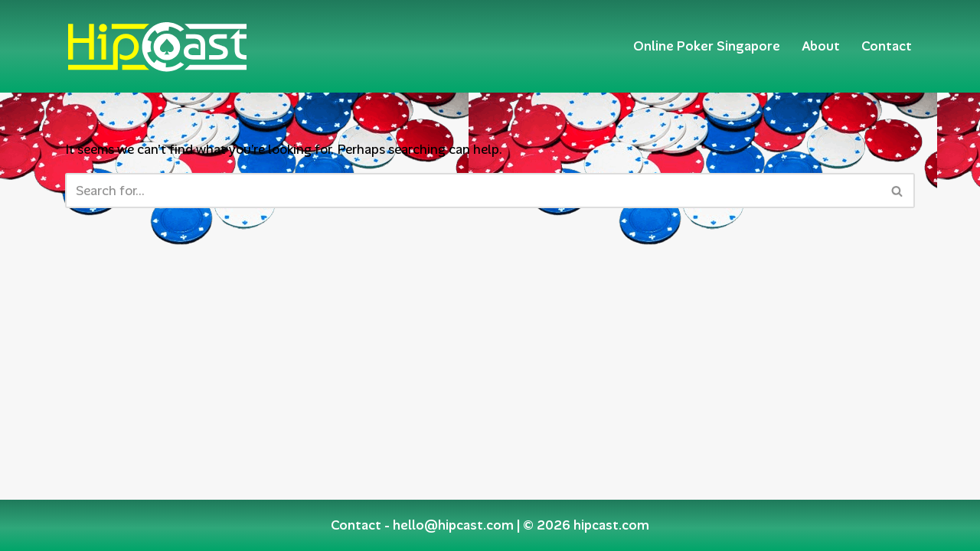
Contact (886, 45)
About (821, 45)
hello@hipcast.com (453, 525)
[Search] (472, 190)
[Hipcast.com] (157, 46)
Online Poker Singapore (706, 45)
